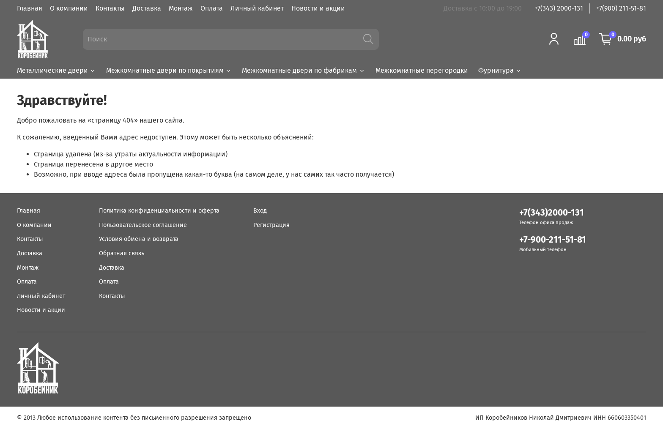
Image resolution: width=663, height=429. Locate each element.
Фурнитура (500, 70)
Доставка (146, 8)
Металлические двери (56, 70)
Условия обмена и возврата (138, 239)
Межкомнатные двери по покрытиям (169, 70)
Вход (260, 210)
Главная (29, 8)
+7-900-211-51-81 (552, 240)
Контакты (110, 8)
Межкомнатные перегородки (421, 70)
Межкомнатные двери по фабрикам (303, 70)
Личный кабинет (257, 8)
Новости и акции (318, 8)
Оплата (211, 8)
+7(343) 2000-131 (558, 8)
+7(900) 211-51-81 (621, 8)
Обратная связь (121, 253)
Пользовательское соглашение (143, 225)
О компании (69, 8)
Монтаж (181, 8)
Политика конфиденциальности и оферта (159, 210)
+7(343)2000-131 (551, 213)
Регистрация (271, 225)
